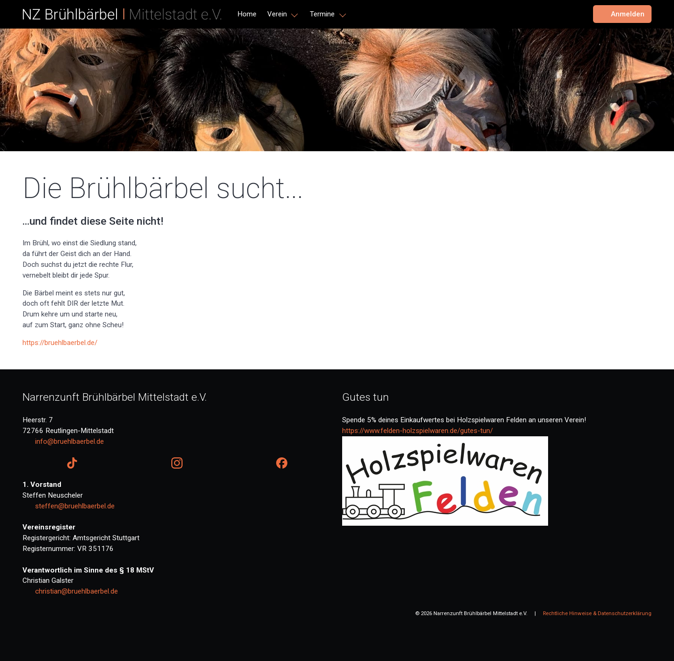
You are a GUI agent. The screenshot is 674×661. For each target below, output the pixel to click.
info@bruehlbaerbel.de (69, 441)
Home (246, 14)
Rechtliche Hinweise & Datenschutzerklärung (597, 613)
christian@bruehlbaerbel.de (76, 591)
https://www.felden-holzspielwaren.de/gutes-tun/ (417, 430)
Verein (277, 14)
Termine (322, 14)
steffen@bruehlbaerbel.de (75, 506)
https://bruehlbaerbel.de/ (59, 342)
